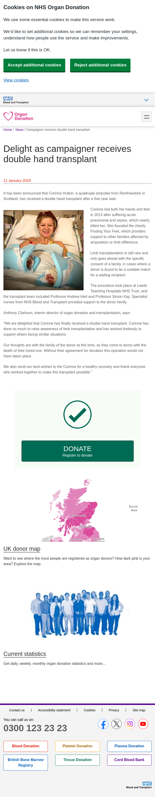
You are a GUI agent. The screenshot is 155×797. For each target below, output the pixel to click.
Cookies (89, 710)
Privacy (114, 710)
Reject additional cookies (100, 65)
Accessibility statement (54, 710)
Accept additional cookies (34, 65)
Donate (77, 451)
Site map (139, 710)
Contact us (17, 710)
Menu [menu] (146, 117)
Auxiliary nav (146, 100)
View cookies (16, 80)
